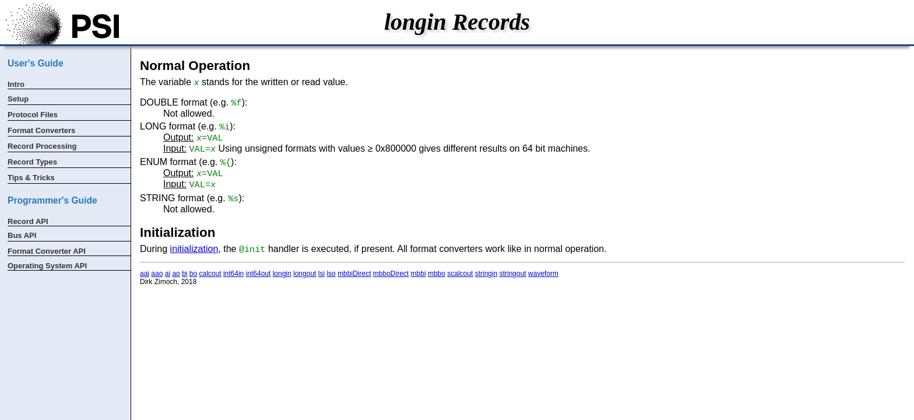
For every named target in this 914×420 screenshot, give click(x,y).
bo (193, 274)
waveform (543, 274)
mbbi (418, 274)
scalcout (460, 274)
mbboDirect (391, 274)
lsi (321, 274)
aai (144, 274)
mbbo (436, 274)
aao (157, 274)
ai (167, 274)
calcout (210, 274)
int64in (233, 274)
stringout (513, 274)
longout (304, 274)
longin (282, 274)
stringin (486, 274)
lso (330, 274)
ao (176, 274)
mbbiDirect (354, 274)
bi (184, 274)
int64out (258, 274)
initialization (194, 249)
